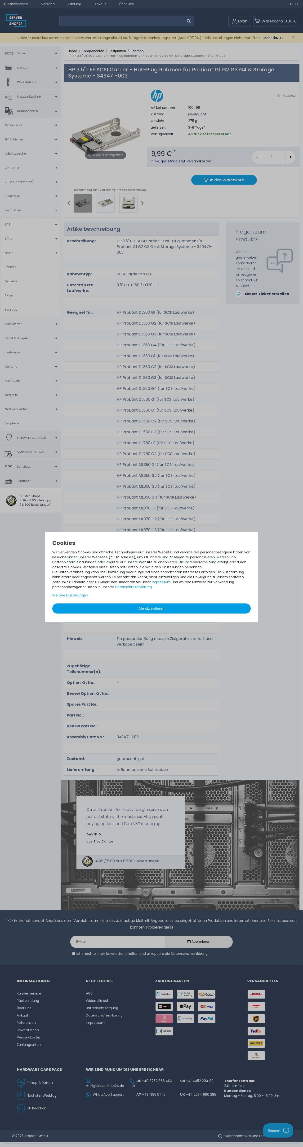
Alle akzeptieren (151, 608)
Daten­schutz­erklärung (133, 587)
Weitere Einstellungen (70, 595)
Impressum (161, 582)
